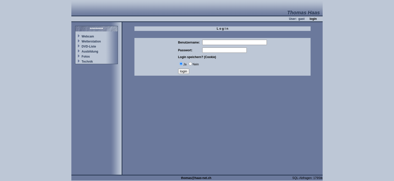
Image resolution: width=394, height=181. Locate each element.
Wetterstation (91, 41)
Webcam (88, 36)
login (313, 19)
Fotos (86, 56)
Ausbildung (90, 51)
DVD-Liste (89, 46)
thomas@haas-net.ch (196, 178)
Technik (87, 61)
